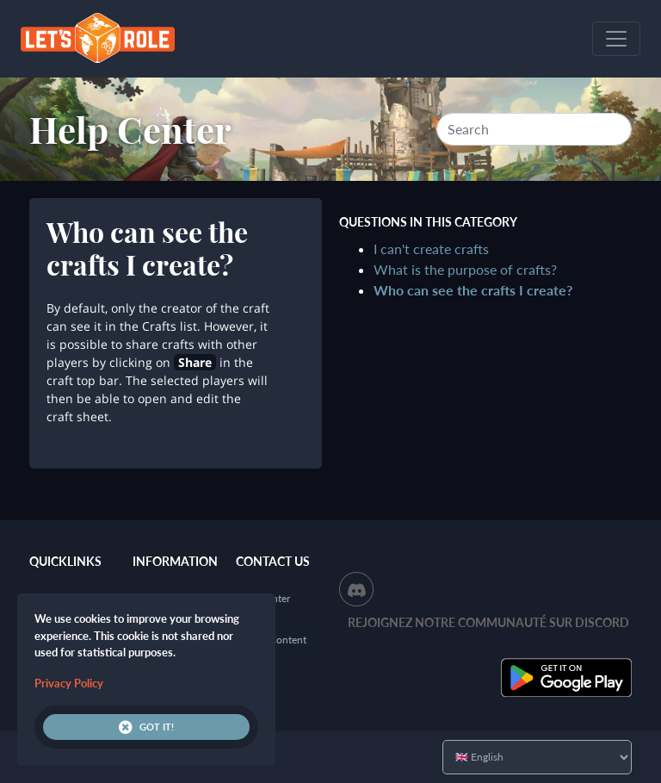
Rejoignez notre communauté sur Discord (488, 622)
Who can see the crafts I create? (473, 290)
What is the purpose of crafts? (465, 269)
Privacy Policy (68, 683)
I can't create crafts (431, 248)
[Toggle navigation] (616, 39)
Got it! (146, 727)
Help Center (130, 129)
